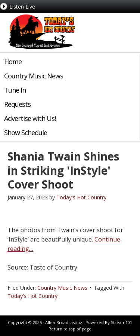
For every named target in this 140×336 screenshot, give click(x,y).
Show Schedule (25, 132)
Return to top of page (70, 329)
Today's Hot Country (41, 31)
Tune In (15, 89)
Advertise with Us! (30, 118)
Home (13, 61)
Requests (17, 104)
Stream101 (121, 322)
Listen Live (22, 6)
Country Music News (33, 75)
